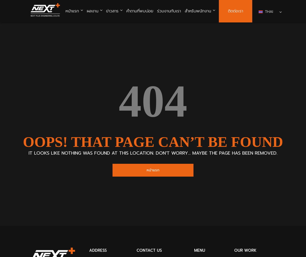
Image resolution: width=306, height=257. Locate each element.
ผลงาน (92, 11)
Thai (266, 11)
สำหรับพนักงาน (198, 11)
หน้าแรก (72, 11)
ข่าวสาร (112, 11)
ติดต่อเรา (235, 11)
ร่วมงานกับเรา (169, 11)
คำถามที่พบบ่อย (139, 11)
